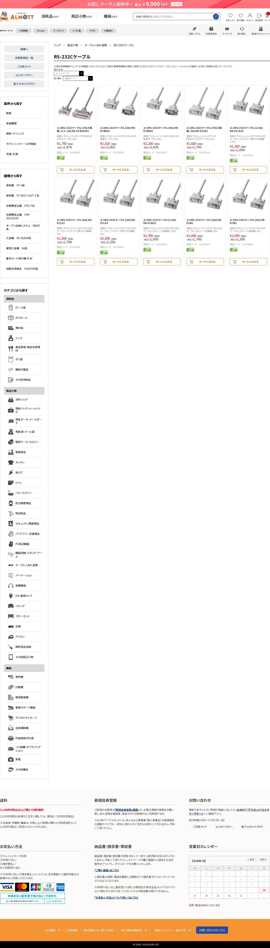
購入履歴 (240, 20)
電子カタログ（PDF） (252, 826)
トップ (57, 45)
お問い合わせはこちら (212, 930)
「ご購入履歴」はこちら (106, 870)
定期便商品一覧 (24, 58)
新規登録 (259, 20)
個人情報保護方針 (131, 930)
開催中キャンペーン (261, 33)
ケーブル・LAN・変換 (96, 45)
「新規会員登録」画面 (126, 810)
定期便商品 (211, 33)
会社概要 (50, 930)
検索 (216, 16)
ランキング (227, 33)
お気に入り (230, 20)
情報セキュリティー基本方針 (170, 930)
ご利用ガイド (24, 66)
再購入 (24, 49)
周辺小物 (73, 45)
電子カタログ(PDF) (24, 84)
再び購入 (242, 33)
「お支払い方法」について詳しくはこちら (116, 897)
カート (267, 17)
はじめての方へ (24, 75)
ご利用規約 (71, 930)
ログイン (249, 20)
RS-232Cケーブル (124, 45)
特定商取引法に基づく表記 (98, 930)
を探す (50, 16)
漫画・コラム (194, 33)
